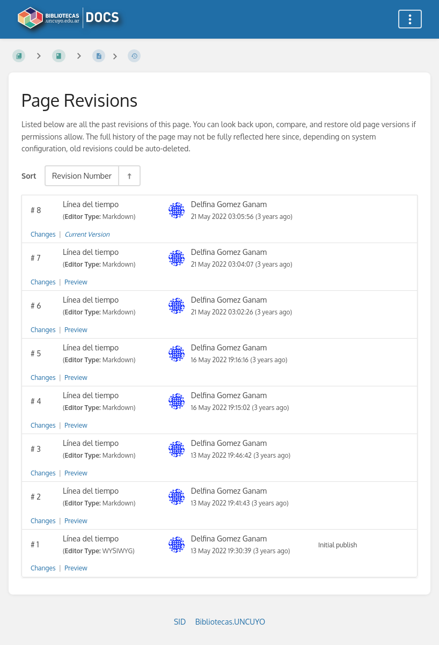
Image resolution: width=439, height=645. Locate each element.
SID (180, 621)
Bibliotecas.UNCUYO (230, 621)
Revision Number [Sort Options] (82, 175)
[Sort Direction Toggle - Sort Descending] (129, 175)
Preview (75, 282)
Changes (43, 234)
